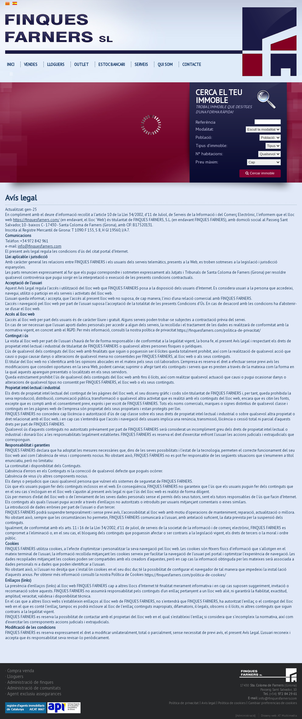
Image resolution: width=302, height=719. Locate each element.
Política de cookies (231, 703)
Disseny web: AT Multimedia (279, 715)
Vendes (30, 64)
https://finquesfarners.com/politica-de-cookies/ (185, 574)
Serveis (141, 64)
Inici (10, 64)
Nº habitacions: (209, 153)
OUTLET (81, 64)
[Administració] (245, 715)
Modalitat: (205, 129)
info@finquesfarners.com (278, 698)
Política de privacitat (184, 703)
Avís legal (208, 703)
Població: (204, 137)
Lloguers (55, 64)
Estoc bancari (111, 64)
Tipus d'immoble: (211, 145)
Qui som (165, 64)
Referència (205, 122)
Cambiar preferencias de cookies (272, 703)
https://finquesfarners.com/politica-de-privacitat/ (219, 330)
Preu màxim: (207, 162)
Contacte (191, 64)
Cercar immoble (259, 173)
